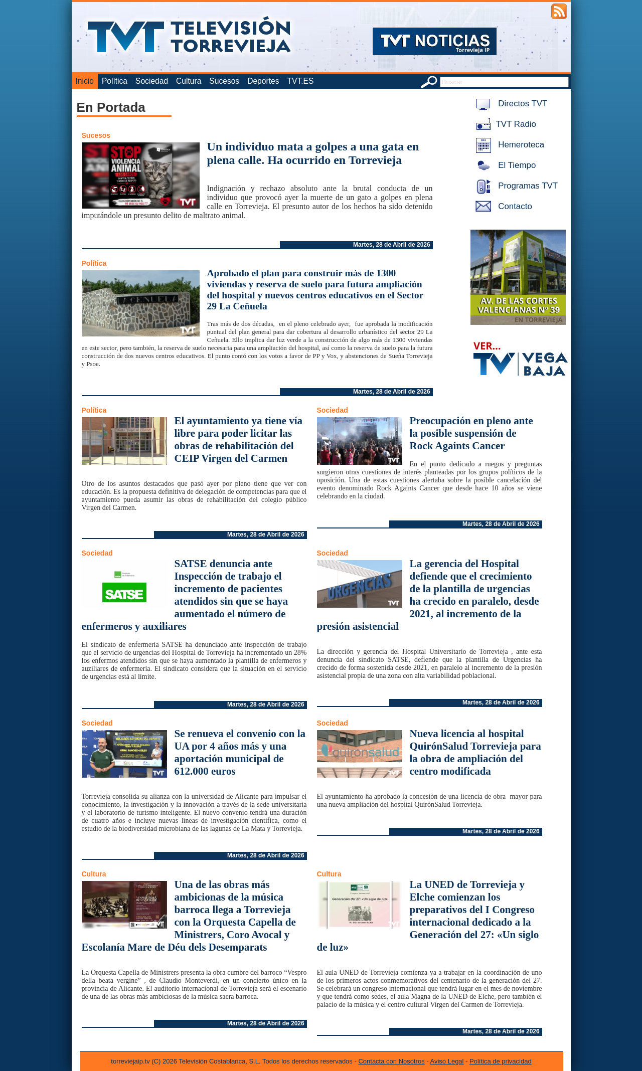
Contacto (502, 206)
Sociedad (151, 81)
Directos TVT (510, 103)
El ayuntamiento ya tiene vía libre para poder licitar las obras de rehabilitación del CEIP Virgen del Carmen (239, 439)
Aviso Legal (447, 1061)
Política (114, 81)
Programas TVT (515, 186)
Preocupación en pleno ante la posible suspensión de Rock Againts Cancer (471, 433)
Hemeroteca (508, 144)
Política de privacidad (500, 1061)
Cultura (188, 81)
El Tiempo (504, 165)
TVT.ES (300, 81)
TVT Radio (504, 124)
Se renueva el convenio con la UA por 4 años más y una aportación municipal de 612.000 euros (240, 752)
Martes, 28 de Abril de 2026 (391, 244)
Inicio (85, 81)
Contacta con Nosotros (391, 1061)
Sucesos (224, 81)
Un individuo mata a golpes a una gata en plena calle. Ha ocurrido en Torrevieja (313, 153)
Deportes (263, 81)
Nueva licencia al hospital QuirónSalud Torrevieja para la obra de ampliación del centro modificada (475, 752)
